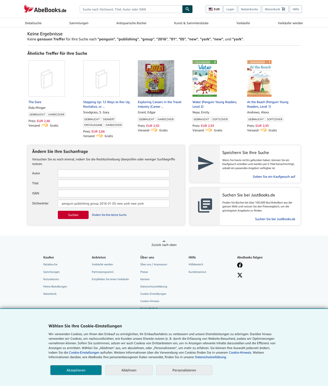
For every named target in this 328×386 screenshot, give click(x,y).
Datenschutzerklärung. (211, 357)
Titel (35, 183)
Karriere (144, 279)
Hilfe (296, 9)
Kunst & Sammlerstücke (191, 23)
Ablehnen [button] (128, 370)
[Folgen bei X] (258, 275)
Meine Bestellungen (55, 286)
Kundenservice (197, 272)
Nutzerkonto (249, 9)
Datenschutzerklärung (153, 286)
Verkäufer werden (290, 23)
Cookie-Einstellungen (84, 352)
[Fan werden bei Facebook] (258, 265)
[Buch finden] (187, 9)
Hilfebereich (196, 264)
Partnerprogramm (103, 272)
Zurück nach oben (164, 245)
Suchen (73, 215)
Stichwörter (40, 203)
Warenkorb (49, 293)
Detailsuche (33, 23)
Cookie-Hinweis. (240, 352)
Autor (36, 173)
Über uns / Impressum (153, 264)
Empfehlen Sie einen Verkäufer (110, 279)
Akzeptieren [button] (76, 370)
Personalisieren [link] (184, 370)
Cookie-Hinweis (149, 301)
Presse (144, 272)
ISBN (35, 193)
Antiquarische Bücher (131, 23)
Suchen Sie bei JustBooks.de (275, 219)
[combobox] (131, 9)
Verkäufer (243, 23)
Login (230, 9)
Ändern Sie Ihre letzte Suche (109, 214)
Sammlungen (78, 23)
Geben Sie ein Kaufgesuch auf (274, 176)
